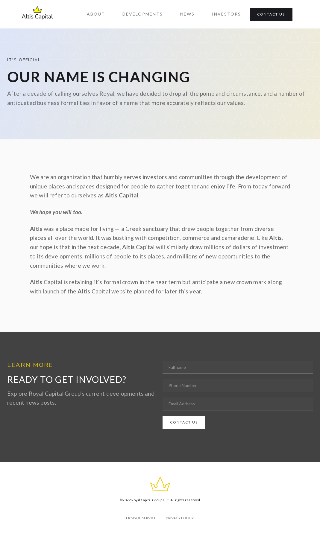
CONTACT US (271, 14)
